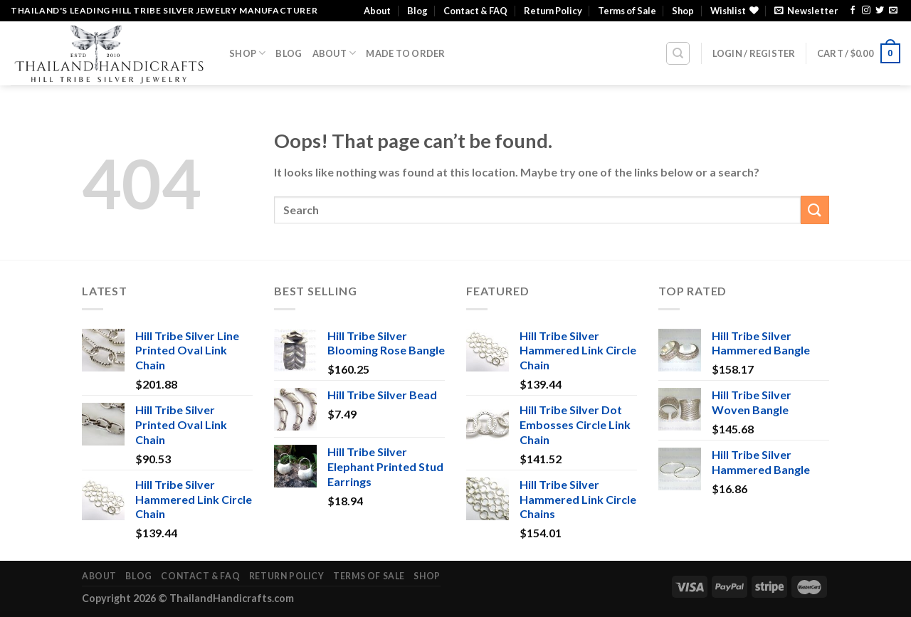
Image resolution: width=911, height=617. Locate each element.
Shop (683, 10)
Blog (417, 10)
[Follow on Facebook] (852, 11)
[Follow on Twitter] (879, 11)
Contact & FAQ (475, 10)
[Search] (678, 53)
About (377, 10)
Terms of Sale (627, 10)
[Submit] (815, 209)
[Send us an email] (893, 11)
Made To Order (405, 53)
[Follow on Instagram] (866, 11)
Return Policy (553, 10)
